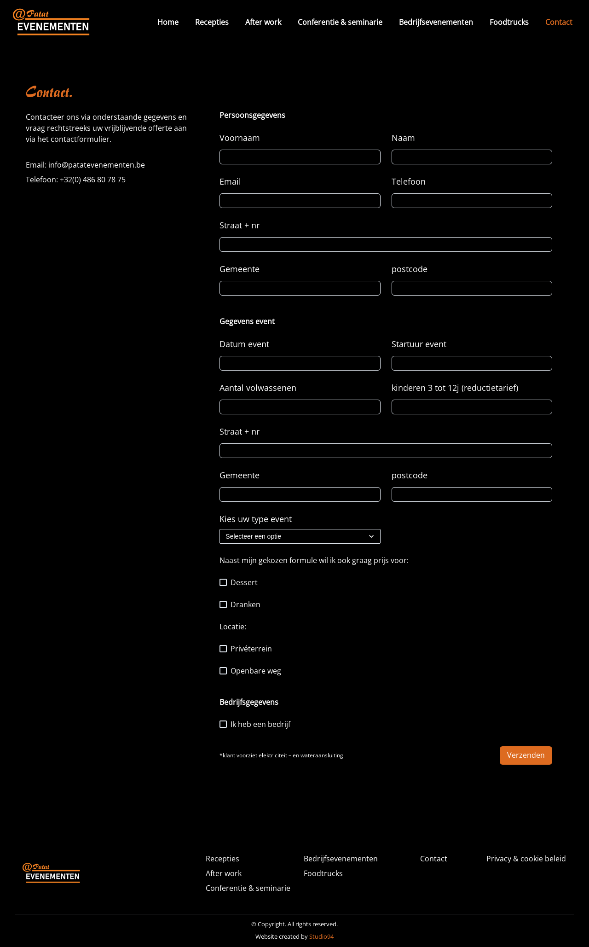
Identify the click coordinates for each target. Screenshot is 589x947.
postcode (409, 268)
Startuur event (419, 343)
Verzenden (526, 755)
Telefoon (409, 181)
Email (230, 181)
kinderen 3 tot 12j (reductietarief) (455, 387)
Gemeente (239, 268)
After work (263, 22)
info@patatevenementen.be (96, 165)
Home (168, 22)
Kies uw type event (255, 518)
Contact (558, 22)
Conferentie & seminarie (340, 22)
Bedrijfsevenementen (436, 22)
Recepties (212, 22)
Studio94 (321, 936)
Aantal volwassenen (257, 387)
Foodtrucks (509, 22)
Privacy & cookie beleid (526, 859)
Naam (403, 137)
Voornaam (239, 137)
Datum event (244, 343)
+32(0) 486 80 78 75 (93, 179)
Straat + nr (239, 225)
